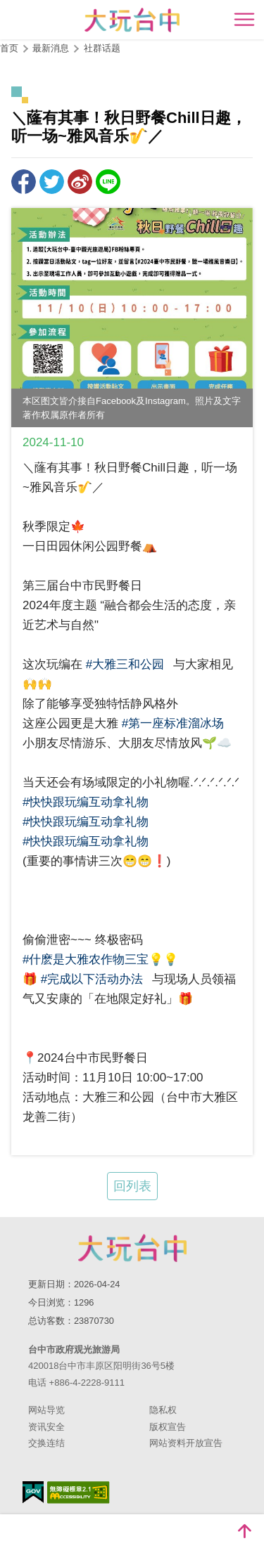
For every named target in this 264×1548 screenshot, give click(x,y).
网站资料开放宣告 (185, 1443)
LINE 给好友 (108, 181)
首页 (9, 48)
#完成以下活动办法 (92, 979)
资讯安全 (46, 1427)
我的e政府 (33, 1492)
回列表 (132, 1186)
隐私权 (163, 1410)
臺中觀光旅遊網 (132, 20)
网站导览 (46, 1410)
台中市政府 (132, 1248)
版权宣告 (167, 1427)
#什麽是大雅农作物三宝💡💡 (100, 959)
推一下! (51, 181)
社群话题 (102, 48)
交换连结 (46, 1443)
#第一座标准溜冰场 (173, 723)
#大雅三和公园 (125, 664)
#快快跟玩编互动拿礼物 (86, 802)
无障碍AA (78, 1492)
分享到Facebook (23, 181)
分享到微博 (80, 181)
